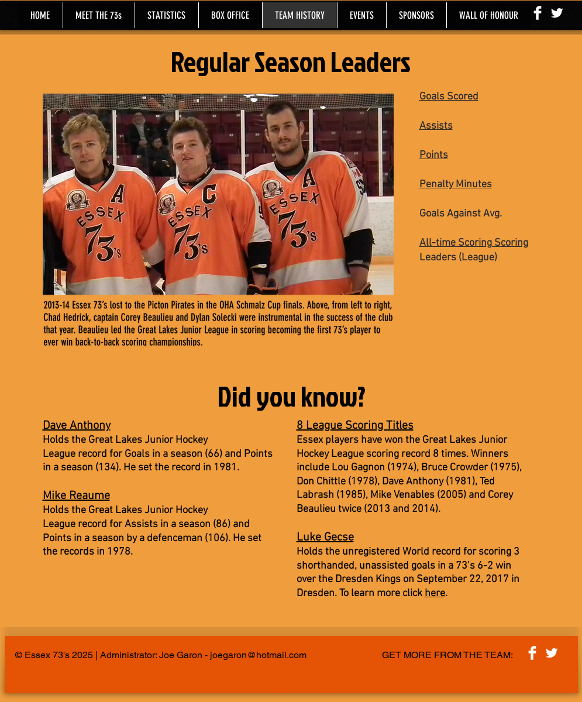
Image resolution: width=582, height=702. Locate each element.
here (435, 593)
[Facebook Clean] (538, 13)
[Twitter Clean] (557, 13)
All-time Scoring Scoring (473, 243)
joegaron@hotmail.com (258, 654)
